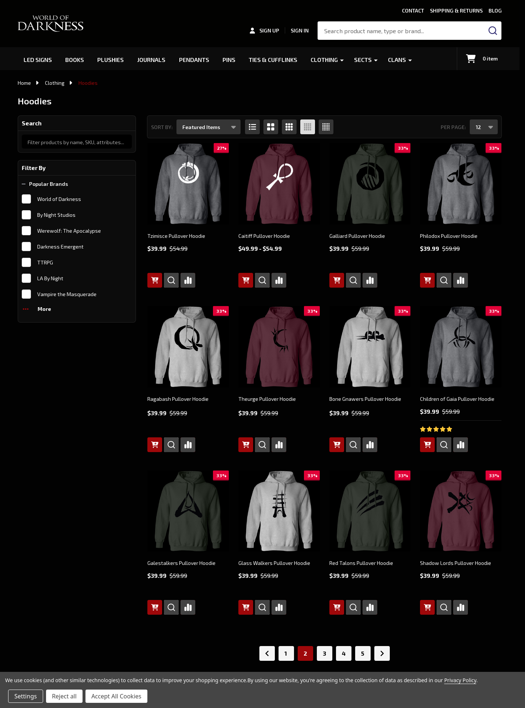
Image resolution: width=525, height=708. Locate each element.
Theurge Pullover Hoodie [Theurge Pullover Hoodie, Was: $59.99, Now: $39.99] (267, 399)
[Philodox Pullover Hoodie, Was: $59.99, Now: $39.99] (460, 184)
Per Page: (453, 127)
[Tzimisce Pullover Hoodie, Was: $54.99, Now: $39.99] (188, 184)
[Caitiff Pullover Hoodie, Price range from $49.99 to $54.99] (279, 184)
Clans (399, 59)
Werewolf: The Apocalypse (69, 231)
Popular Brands (45, 184)
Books (75, 59)
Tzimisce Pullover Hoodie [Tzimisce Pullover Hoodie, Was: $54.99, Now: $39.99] (176, 236)
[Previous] (267, 653)
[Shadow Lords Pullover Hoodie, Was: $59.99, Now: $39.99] (460, 511)
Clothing (326, 59)
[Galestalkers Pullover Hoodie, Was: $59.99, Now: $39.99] (188, 511)
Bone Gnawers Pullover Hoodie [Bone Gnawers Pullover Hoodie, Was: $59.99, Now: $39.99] (365, 399)
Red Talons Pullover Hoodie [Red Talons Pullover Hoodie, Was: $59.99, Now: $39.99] (361, 563)
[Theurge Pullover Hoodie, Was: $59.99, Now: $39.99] (279, 347)
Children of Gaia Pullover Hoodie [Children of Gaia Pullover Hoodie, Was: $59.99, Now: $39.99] (457, 399)
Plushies (111, 59)
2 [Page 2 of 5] (305, 653)
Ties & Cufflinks (274, 59)
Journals (152, 59)
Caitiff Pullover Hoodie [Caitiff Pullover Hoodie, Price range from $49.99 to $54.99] (264, 236)
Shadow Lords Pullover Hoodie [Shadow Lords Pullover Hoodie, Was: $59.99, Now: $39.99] (455, 563)
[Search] (492, 30)
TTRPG (45, 262)
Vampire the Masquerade (67, 294)
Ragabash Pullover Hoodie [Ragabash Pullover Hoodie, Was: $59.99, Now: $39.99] (178, 399)
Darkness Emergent (60, 246)
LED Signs (38, 59)
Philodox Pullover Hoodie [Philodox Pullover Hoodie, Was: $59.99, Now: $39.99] (448, 236)
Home (24, 83)
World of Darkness (59, 199)
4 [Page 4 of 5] (344, 653)
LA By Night (50, 278)
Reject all (64, 696)
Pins (229, 59)
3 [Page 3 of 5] (324, 653)
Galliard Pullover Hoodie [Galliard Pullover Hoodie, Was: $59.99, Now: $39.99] (357, 236)
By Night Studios (56, 215)
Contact (413, 10)
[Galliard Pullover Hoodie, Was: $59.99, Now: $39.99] (370, 184)
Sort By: (162, 127)
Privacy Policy (460, 680)
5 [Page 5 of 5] (362, 653)
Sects (365, 59)
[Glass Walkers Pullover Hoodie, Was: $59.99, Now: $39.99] (279, 511)
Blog (495, 10)
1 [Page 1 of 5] (285, 653)
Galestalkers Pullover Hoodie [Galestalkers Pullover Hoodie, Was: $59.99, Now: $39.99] (181, 563)
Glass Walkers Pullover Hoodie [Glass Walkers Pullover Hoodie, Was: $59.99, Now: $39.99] (274, 563)
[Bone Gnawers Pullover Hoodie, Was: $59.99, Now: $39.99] (370, 347)
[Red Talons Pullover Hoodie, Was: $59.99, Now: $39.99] (370, 511)
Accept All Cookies (116, 696)
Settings (25, 696)
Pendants (195, 59)
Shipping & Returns (456, 10)
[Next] (382, 653)
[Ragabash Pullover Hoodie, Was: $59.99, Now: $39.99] (188, 347)
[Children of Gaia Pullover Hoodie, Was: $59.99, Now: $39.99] (460, 347)
